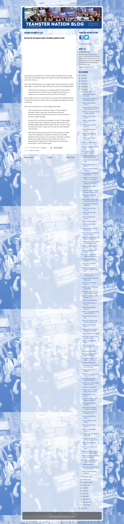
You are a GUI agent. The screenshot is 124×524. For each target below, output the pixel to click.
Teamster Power (85, 52)
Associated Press (36, 106)
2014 (82, 81)
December (86, 92)
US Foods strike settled (88, 351)
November (86, 477)
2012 (82, 86)
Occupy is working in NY (89, 362)
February (85, 502)
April (84, 496)
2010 (82, 508)
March (85, 499)
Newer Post (29, 157)
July (84, 488)
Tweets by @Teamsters (85, 44)
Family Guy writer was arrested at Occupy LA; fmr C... (90, 346)
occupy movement (34, 150)
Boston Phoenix (60, 94)
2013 (82, 84)
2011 (82, 89)
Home (49, 157)
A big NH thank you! (88, 464)
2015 (82, 78)
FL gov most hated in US (89, 387)
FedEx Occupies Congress (89, 221)
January (85, 505)
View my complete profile (86, 67)
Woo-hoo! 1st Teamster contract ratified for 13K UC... (89, 269)
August (85, 485)
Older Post (70, 157)
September (86, 482)
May (84, 493)
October (85, 479)
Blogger (72, 516)
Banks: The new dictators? (89, 300)
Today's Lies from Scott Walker (91, 333)
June (84, 491)
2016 (82, 75)
